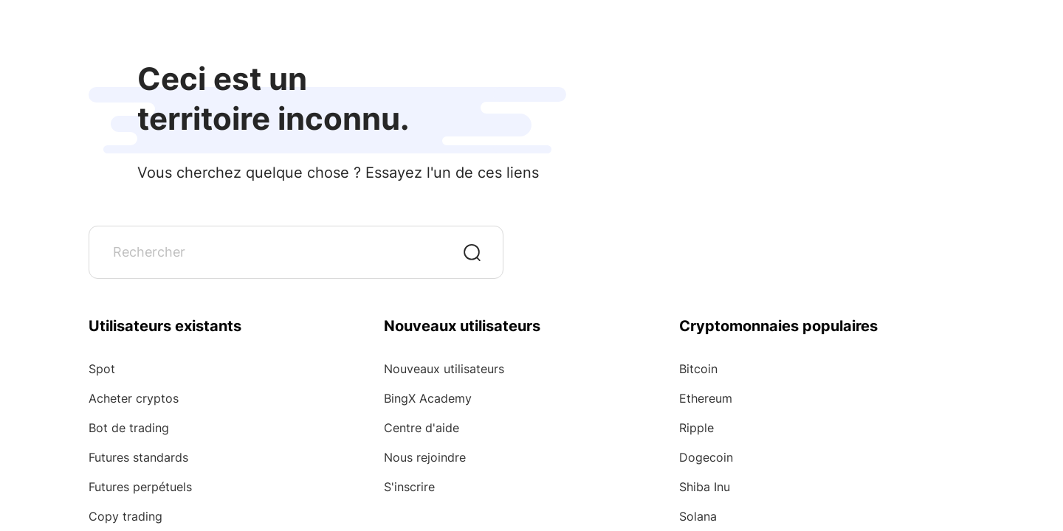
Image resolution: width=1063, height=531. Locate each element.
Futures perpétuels (140, 486)
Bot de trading (129, 427)
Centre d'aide (421, 427)
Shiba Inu (704, 486)
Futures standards (138, 457)
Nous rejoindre (425, 457)
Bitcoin (698, 368)
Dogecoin (706, 457)
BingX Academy (428, 398)
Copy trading (125, 516)
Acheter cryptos (134, 398)
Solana (698, 516)
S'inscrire (409, 486)
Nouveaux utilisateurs (444, 368)
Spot (102, 368)
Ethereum (705, 398)
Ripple (696, 427)
